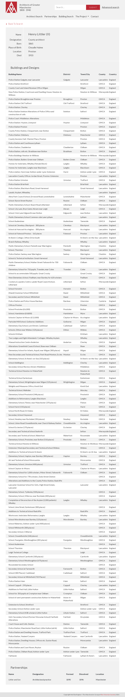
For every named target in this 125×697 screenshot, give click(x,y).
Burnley (83, 456)
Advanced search (110, 7)
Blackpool (84, 225)
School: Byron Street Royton (20, 200)
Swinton (66, 111)
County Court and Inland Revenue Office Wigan (28, 88)
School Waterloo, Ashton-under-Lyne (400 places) (29, 523)
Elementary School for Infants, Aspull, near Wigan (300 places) (34, 350)
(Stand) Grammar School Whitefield (23, 293)
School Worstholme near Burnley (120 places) (28, 519)
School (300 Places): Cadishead (22, 573)
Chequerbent (69, 131)
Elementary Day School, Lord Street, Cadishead (28, 325)
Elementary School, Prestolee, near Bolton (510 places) (31, 439)
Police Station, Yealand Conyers (22, 636)
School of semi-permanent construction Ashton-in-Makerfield (34, 597)
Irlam (65, 581)
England (112, 80)
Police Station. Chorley (18, 107)
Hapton (66, 456)
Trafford (84, 180)
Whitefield (85, 293)
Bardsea (67, 301)
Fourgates (67, 540)
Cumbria (102, 301)
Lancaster (84, 80)
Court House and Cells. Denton (21, 624)
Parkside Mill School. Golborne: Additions (26, 321)
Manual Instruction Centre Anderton (24, 342)
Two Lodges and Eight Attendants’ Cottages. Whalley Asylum (34, 338)
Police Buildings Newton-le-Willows (24, 155)
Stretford (84, 84)
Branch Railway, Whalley (19, 242)
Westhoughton (86, 540)
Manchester (85, 135)
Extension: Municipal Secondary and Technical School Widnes (34, 448)
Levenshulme (68, 196)
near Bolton (85, 213)
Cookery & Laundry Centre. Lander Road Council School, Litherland (32, 283)
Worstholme (68, 519)
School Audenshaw (16, 221)
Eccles (83, 354)
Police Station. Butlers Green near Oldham (26, 159)
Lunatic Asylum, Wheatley (19, 192)
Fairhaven (13, 656)
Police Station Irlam (17, 581)
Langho (66, 163)
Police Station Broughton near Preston (25, 99)
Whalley (84, 163)
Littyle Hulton (69, 613)
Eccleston (67, 427)
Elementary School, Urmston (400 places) (26, 464)
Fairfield (67, 617)
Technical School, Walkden (20, 390)
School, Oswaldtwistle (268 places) (23, 536)
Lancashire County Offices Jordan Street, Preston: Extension (34, 176)
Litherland (67, 205)
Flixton (83, 402)
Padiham (84, 277)
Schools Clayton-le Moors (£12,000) (24, 317)
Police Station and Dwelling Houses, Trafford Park (30, 632)
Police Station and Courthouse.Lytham (24, 143)
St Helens (84, 411)
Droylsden (84, 617)
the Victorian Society (108, 695)
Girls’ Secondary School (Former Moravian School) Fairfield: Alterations (33, 618)
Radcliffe (84, 511)
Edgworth (67, 213)
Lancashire (103, 80)
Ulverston (84, 301)
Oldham (83, 147)
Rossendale (85, 435)
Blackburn (84, 168)
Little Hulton (68, 589)
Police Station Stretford (18, 84)
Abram (66, 209)
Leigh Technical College (18, 552)
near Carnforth (86, 636)
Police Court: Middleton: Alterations (24, 118)
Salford (83, 111)
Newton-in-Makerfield (85, 372)
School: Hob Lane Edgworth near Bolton (25, 213)
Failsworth (68, 262)
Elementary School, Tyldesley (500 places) (26, 492)
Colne (83, 269)
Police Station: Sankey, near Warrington (25, 254)
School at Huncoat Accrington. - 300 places (27, 229)
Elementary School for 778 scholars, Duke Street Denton (32, 476)
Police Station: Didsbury (19, 135)
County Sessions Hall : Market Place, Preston (27, 139)
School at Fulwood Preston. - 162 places (25, 233)
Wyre (82, 313)
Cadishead (68, 325)
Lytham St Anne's (87, 656)
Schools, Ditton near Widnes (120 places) (26, 330)
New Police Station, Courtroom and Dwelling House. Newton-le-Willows (35, 93)
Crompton (67, 593)
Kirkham (84, 334)
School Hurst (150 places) (19, 407)
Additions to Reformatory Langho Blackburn (27, 398)
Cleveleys (67, 225)
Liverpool (84, 122)
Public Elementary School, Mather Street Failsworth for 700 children (33, 263)
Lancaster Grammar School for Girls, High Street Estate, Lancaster (32, 486)
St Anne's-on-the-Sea (89, 237)
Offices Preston (15, 305)
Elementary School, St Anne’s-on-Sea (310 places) (29, 358)
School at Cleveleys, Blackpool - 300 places (27, 225)
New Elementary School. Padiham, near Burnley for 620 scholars (35, 277)
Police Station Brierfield (19, 184)
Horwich (67, 289)
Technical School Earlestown (20, 378)
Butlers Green (69, 159)
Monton (67, 354)
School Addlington (16, 363)
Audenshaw (68, 221)
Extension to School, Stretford (21, 604)
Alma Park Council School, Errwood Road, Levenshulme (31, 196)
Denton (66, 624)
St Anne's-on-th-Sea (88, 452)
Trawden (67, 269)
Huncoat (67, 229)
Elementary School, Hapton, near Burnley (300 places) (31, 456)
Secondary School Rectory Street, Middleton (27, 367)
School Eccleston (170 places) (21, 427)
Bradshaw (67, 151)
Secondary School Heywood (20, 415)
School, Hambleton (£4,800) (20, 313)
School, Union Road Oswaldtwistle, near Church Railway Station (35, 423)
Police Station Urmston (18, 180)
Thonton (67, 250)
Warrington (85, 246)
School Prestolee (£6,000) (19, 309)
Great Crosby (86, 273)
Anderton (67, 342)
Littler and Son (15, 679)
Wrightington (69, 382)
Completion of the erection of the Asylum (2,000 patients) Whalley (32, 501)
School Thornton (15, 548)
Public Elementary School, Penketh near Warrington (30, 246)
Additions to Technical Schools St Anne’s (25, 452)
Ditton (66, 330)
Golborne (67, 321)
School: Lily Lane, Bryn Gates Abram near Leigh (28, 209)
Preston (83, 99)
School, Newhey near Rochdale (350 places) (27, 419)
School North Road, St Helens (21, 411)
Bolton (83, 131)
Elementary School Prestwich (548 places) (26, 394)
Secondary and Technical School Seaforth (26, 431)
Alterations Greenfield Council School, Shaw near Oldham (32, 346)
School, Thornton (16, 250)
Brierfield (84, 184)
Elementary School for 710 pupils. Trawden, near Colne (31, 269)
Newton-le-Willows (88, 92)
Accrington (85, 229)
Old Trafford (69, 103)
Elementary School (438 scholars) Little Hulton (28, 613)
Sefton (83, 205)
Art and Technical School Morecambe (24, 460)
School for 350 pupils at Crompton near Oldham (28, 593)
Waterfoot (68, 435)
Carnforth (84, 556)
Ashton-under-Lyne (88, 172)
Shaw (82, 346)
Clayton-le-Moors (71, 317)
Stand (65, 293)
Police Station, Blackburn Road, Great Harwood (28, 188)
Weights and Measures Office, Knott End (26, 386)
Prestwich (84, 394)
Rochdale (84, 419)
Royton (66, 200)
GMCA (102, 84)
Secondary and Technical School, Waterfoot (27, 435)
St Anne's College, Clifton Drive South (24, 237)
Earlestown (85, 378)
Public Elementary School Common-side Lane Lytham (31, 217)
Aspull (66, 350)
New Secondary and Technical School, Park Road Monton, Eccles (35, 354)
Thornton (67, 548)
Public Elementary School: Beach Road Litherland (29, 205)
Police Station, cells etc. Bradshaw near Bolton (28, 151)
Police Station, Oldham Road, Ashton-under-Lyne (29, 651)
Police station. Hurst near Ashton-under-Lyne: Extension (32, 172)
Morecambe (85, 460)
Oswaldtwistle (69, 423)
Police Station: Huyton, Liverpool (22, 122)
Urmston (67, 180)
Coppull (66, 585)
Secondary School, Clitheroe (20, 532)
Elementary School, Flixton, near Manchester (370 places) (32, 402)
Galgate (66, 80)
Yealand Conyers (70, 636)
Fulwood (67, 233)
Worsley (84, 390)
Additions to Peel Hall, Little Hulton (23, 589)
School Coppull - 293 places (20, 585)
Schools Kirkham (16, 334)
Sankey (66, 254)
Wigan (83, 88)
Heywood (84, 415)
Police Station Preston (18, 127)
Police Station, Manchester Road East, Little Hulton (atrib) (33, 628)
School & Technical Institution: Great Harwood (28, 258)
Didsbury (67, 135)
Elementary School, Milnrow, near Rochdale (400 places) (32, 496)
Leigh (82, 209)
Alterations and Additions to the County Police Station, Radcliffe (35, 480)
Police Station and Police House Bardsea (25, 301)
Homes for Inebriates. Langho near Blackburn (28, 168)
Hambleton (68, 313)
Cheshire (102, 246)
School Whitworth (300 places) (21, 527)
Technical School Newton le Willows (24, 444)
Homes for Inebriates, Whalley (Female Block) (28, 163)
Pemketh (67, 246)
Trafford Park (69, 632)
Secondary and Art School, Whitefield (24, 297)
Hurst (66, 172)
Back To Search (14, 23)
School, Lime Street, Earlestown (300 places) (27, 507)
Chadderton (68, 147)
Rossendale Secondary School (21, 565)
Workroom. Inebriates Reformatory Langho (27, 515)
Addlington (68, 363)
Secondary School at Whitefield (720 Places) (27, 577)
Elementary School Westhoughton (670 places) (28, 560)
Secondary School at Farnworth (22, 569)
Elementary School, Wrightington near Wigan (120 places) (33, 382)
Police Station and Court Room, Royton (25, 647)
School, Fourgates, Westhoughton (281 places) (28, 540)
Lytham (83, 143)
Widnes (83, 330)
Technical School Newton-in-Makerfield (25, 371)
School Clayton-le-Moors (19, 468)
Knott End (84, 386)
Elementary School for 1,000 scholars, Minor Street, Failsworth (35, 472)
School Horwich (15, 289)
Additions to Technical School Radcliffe (25, 511)
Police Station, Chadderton (20, 147)
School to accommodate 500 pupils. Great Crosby (29, 273)
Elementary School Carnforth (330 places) (26, 556)
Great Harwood (87, 188)
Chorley (83, 107)
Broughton (68, 99)
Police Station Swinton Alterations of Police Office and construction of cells (31, 112)
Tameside (84, 221)
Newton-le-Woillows (89, 444)
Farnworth (68, 569)
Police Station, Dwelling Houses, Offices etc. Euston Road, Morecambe (33, 642)
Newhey (67, 419)
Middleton (85, 118)
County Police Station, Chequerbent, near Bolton (29, 131)
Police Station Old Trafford (20, 103)
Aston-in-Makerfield (68, 599)
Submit (93, 7)
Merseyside (104, 92)
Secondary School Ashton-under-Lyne (24, 609)
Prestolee (67, 309)
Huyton (66, 122)
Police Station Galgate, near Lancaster (24, 80)
